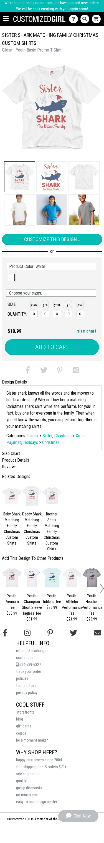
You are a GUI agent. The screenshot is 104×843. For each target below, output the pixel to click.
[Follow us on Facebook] (5, 633)
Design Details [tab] (14, 382)
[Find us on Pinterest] (50, 633)
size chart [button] (86, 331)
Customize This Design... (52, 239)
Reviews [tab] (9, 466)
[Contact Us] (74, 19)
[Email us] (97, 633)
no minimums (27, 795)
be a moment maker (32, 740)
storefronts (25, 712)
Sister (47, 435)
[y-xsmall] (34, 314)
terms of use (26, 685)
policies (22, 678)
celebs (21, 733)
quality (21, 781)
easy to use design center (36, 801)
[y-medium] (57, 314)
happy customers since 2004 (39, 760)
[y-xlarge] (80, 314)
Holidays (30, 442)
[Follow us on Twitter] (73, 633)
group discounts (29, 788)
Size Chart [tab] (11, 453)
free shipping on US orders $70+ (41, 767)
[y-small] (45, 314)
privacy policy (26, 692)
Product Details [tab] (15, 460)
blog (19, 719)
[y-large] (68, 314)
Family (32, 435)
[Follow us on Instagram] (27, 633)
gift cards (23, 726)
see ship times (27, 774)
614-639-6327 (28, 664)
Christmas (63, 435)
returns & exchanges (32, 650)
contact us (25, 657)
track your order (28, 671)
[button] (19, 177)
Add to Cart (52, 347)
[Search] (86, 19)
